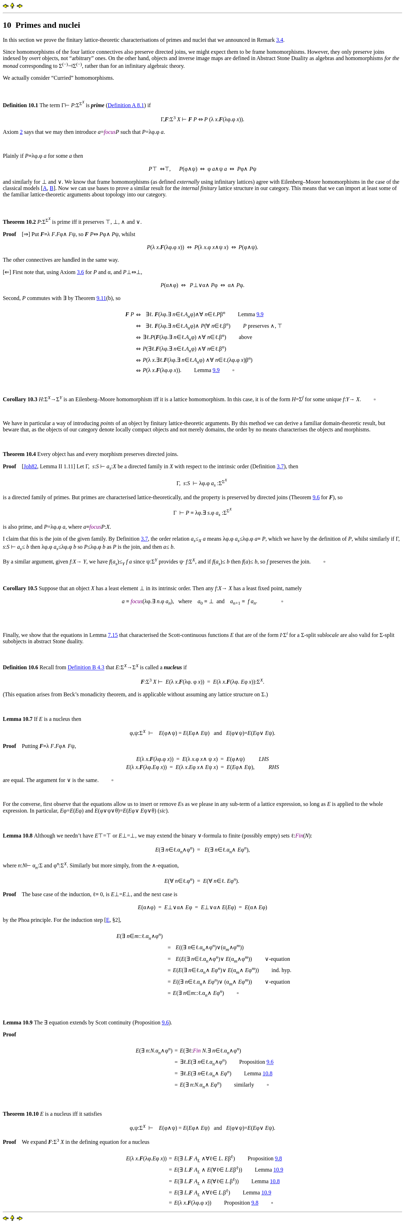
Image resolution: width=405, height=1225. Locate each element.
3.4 (279, 40)
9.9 (259, 314)
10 (7, 25)
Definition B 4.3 (86, 668)
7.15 (113, 635)
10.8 (267, 1073)
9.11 (101, 298)
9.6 (316, 497)
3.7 (280, 466)
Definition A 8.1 (126, 105)
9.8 (278, 1158)
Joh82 (30, 466)
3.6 (80, 272)
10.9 (278, 1170)
